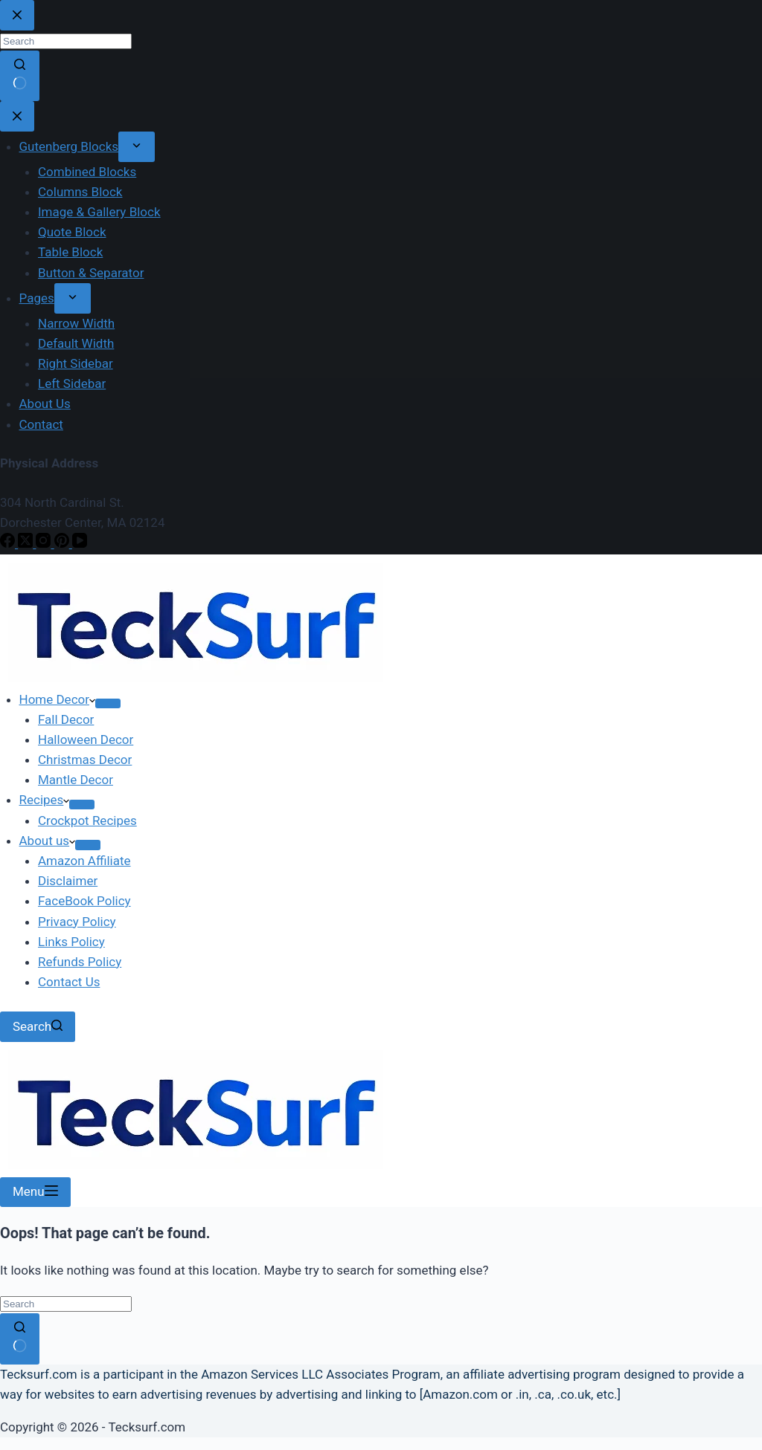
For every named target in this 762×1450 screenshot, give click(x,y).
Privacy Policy (77, 921)
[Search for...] (66, 1304)
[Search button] (19, 1338)
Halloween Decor (85, 739)
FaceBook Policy (84, 900)
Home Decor (57, 699)
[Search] (37, 1027)
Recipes (44, 799)
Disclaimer (67, 880)
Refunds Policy (79, 961)
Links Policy (71, 941)
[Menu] (35, 1192)
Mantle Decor (75, 779)
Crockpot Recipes (87, 820)
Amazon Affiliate (84, 860)
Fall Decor (66, 719)
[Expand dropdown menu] (108, 704)
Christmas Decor (85, 759)
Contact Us (69, 981)
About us (47, 840)
